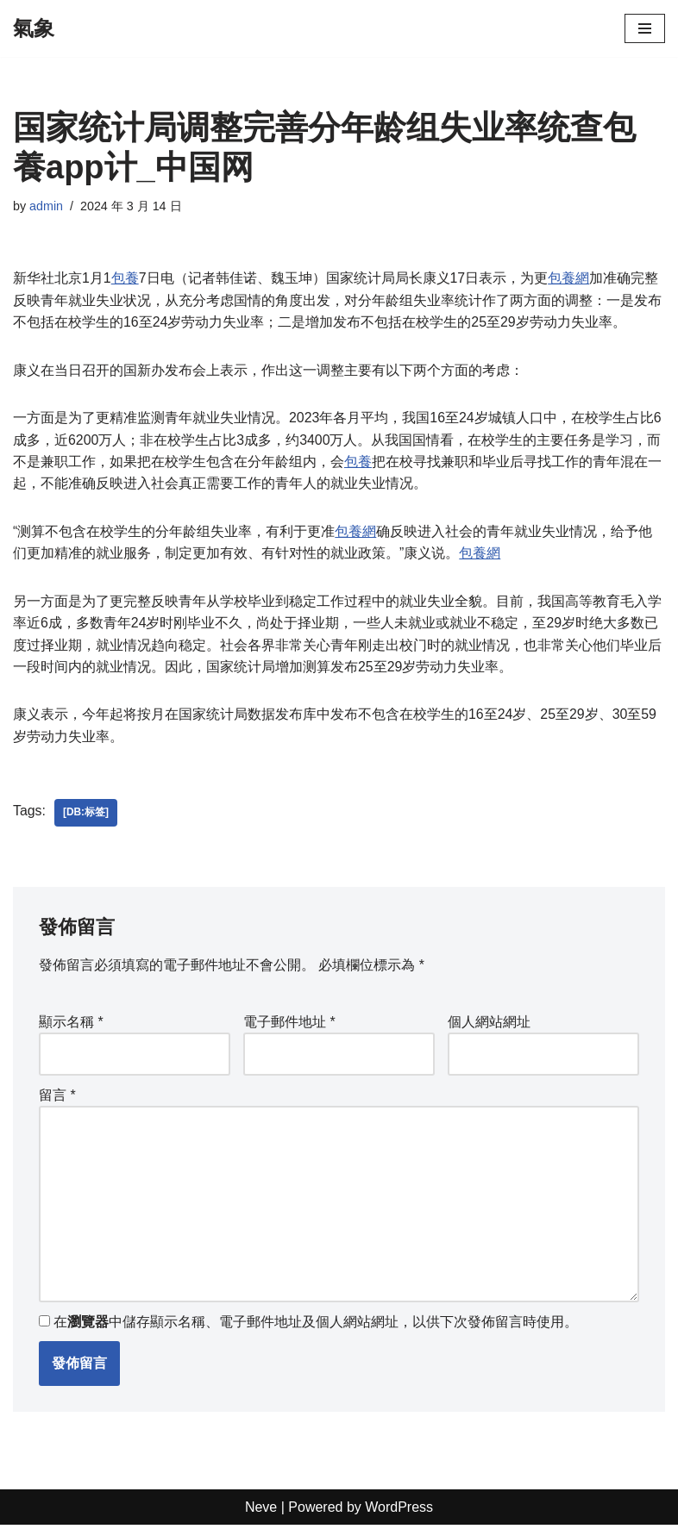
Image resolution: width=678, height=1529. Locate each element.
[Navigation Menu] (645, 28)
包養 (125, 278)
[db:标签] (86, 815)
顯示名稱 (71, 1024)
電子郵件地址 (289, 1024)
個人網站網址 (489, 1024)
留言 (57, 1097)
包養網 (569, 278)
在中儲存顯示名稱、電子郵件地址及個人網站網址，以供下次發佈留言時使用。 (315, 1325)
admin (46, 206)
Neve (261, 1510)
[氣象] (33, 28)
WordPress (399, 1510)
